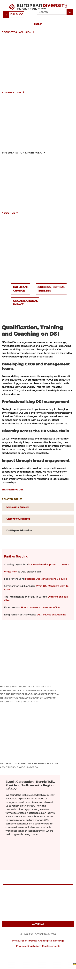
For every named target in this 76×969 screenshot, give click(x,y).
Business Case (13, 92)
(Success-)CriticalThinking (51, 289)
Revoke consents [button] (51, 946)
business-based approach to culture (48, 564)
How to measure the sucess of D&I (40, 607)
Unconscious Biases (18, 518)
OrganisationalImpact (25, 302)
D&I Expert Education (19, 530)
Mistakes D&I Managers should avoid (46, 578)
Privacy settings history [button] (28, 946)
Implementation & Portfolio (24, 152)
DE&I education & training (51, 614)
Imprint (32, 940)
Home (38, 24)
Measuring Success (17, 507)
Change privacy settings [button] (51, 940)
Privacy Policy (19, 940)
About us (10, 212)
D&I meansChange (20, 289)
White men (10, 571)
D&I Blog (16, 14)
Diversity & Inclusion (18, 32)
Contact (38, 923)
